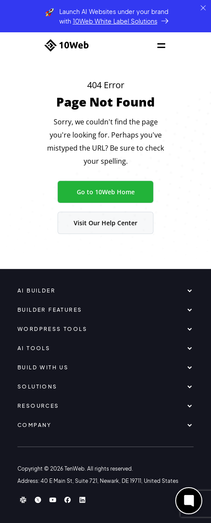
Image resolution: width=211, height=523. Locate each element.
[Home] (66, 45)
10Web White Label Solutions (115, 21)
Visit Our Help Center (105, 223)
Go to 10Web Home (106, 192)
